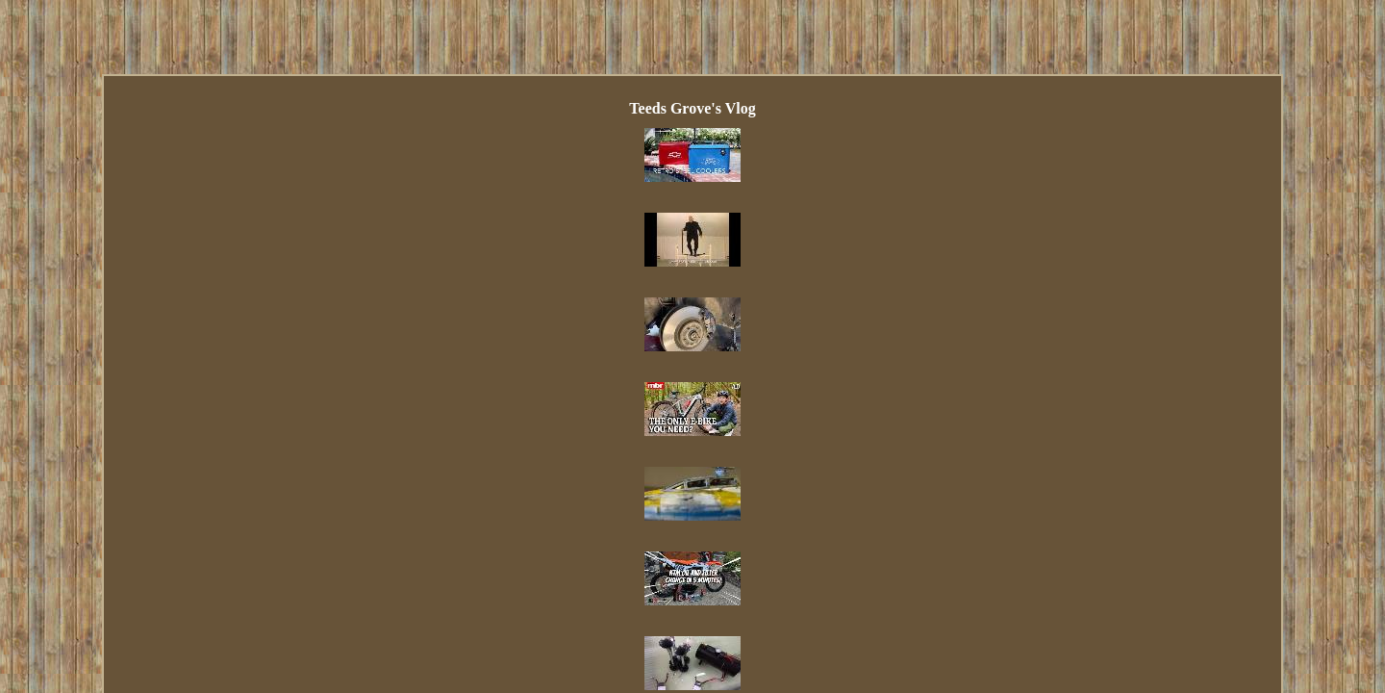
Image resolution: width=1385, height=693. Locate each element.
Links (542, 455)
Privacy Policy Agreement (711, 455)
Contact (600, 455)
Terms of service (845, 455)
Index (490, 455)
